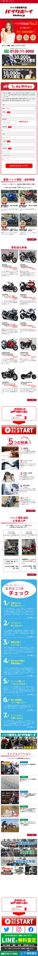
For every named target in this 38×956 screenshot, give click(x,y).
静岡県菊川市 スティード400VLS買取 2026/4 (27, 230)
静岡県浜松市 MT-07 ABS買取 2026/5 (28, 206)
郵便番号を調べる (23, 121)
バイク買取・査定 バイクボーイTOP (13, 45)
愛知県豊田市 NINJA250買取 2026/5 (9, 206)
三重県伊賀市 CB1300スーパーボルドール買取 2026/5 (9, 230)
